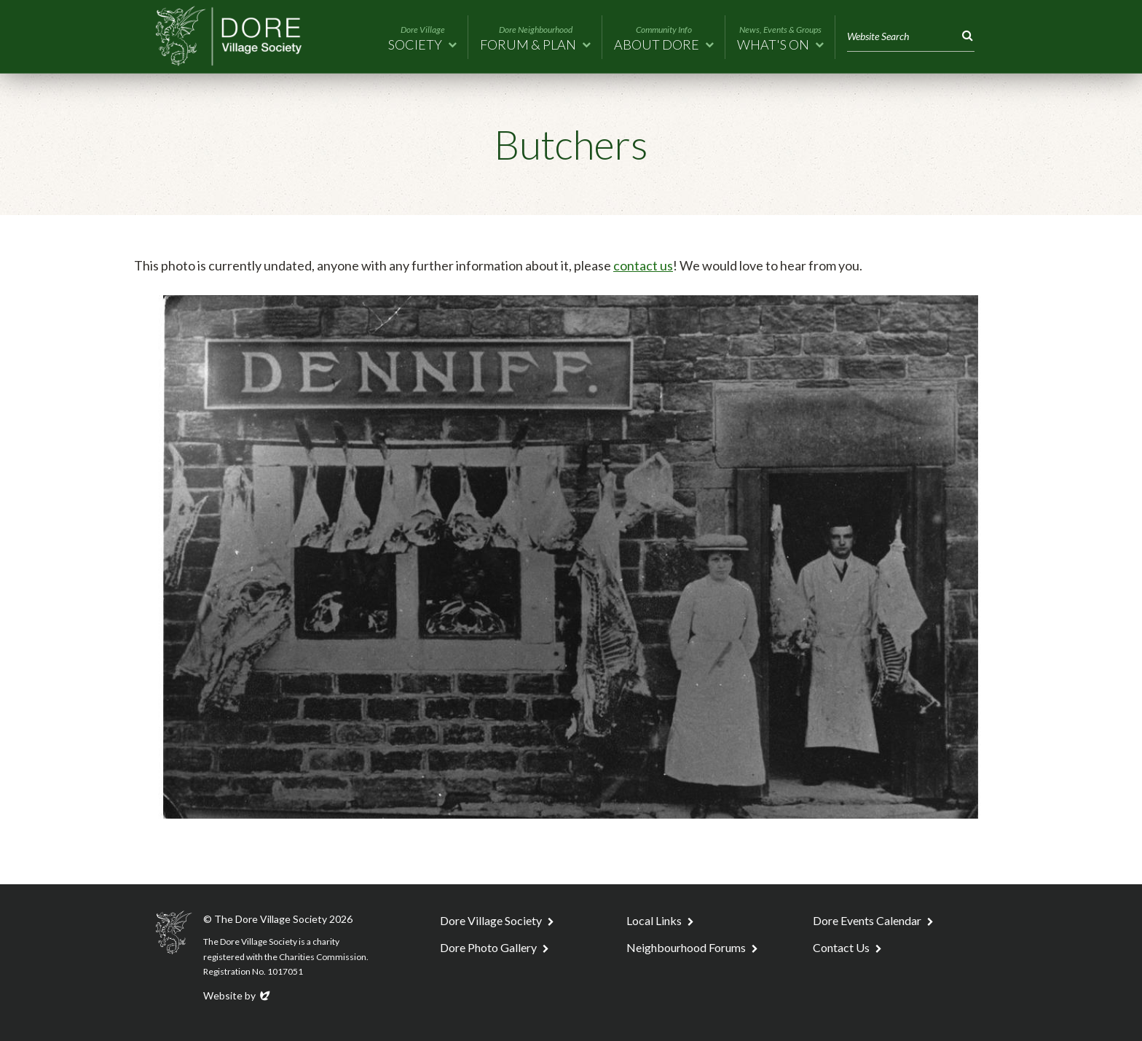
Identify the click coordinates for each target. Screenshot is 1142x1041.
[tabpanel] (571, 557)
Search (964, 36)
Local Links (654, 920)
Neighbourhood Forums (686, 947)
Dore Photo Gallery (488, 947)
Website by (237, 995)
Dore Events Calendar (867, 920)
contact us (643, 265)
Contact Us (841, 947)
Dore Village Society (491, 920)
